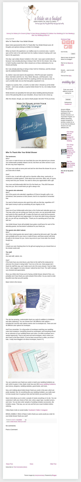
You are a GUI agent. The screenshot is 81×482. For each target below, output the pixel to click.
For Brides (14, 33)
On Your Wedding (68, 33)
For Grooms (22, 33)
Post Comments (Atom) (20, 467)
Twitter (38, 410)
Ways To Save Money (33, 33)
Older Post (53, 464)
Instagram (44, 410)
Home (8, 33)
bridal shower (13, 421)
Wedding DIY (44, 33)
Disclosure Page (65, 39)
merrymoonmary (39, 475)
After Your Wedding (37, 35)
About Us (46, 35)
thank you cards (22, 421)
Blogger (54, 475)
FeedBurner (68, 104)
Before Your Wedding (56, 33)
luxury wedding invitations (47, 384)
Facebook (32, 410)
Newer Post (9, 464)
